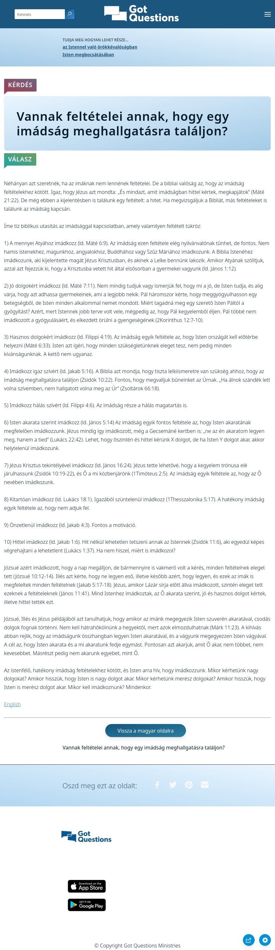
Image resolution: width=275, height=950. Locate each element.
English (12, 704)
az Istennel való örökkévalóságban (100, 47)
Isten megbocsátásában (88, 54)
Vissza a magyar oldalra (146, 730)
